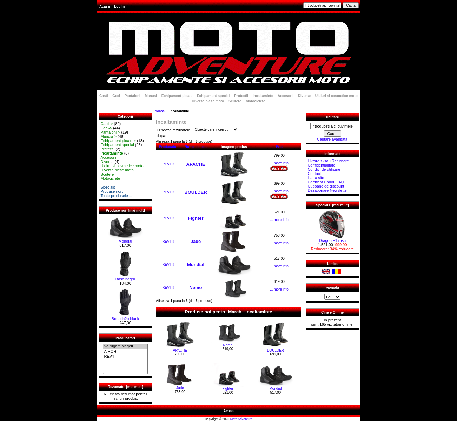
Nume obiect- (196, 147)
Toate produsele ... (116, 195)
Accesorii (285, 96)
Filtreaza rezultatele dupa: (173, 133)
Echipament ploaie (176, 96)
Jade (196, 241)
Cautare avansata (332, 139)
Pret (279, 147)
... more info (279, 163)
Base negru (125, 277)
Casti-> (106, 124)
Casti (103, 96)
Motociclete (255, 101)
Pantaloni (132, 96)
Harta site (315, 178)
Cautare (332, 117)
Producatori (125, 338)
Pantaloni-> (110, 132)
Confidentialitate (321, 165)
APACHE (195, 164)
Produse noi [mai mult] (125, 210)
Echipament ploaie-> (118, 140)
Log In (119, 6)
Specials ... (109, 187)
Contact (314, 173)
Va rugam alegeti (125, 346)
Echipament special (213, 96)
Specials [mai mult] (332, 205)
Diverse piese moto (208, 101)
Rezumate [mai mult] (125, 387)
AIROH (125, 351)
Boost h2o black (125, 317)
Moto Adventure (241, 419)
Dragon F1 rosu (332, 239)
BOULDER (195, 192)
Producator (168, 147)
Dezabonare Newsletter (327, 190)
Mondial (125, 239)
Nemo (195, 287)
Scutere (234, 101)
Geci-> (106, 128)
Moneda (332, 288)
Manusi (151, 96)
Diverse (304, 96)
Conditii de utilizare (323, 169)
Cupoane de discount (325, 186)
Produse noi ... (112, 191)
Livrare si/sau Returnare (328, 161)
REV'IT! (125, 356)
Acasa (104, 6)
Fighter (195, 218)
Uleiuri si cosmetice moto (336, 96)
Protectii (241, 96)
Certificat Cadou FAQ (325, 182)
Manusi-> (108, 136)
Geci (116, 96)
